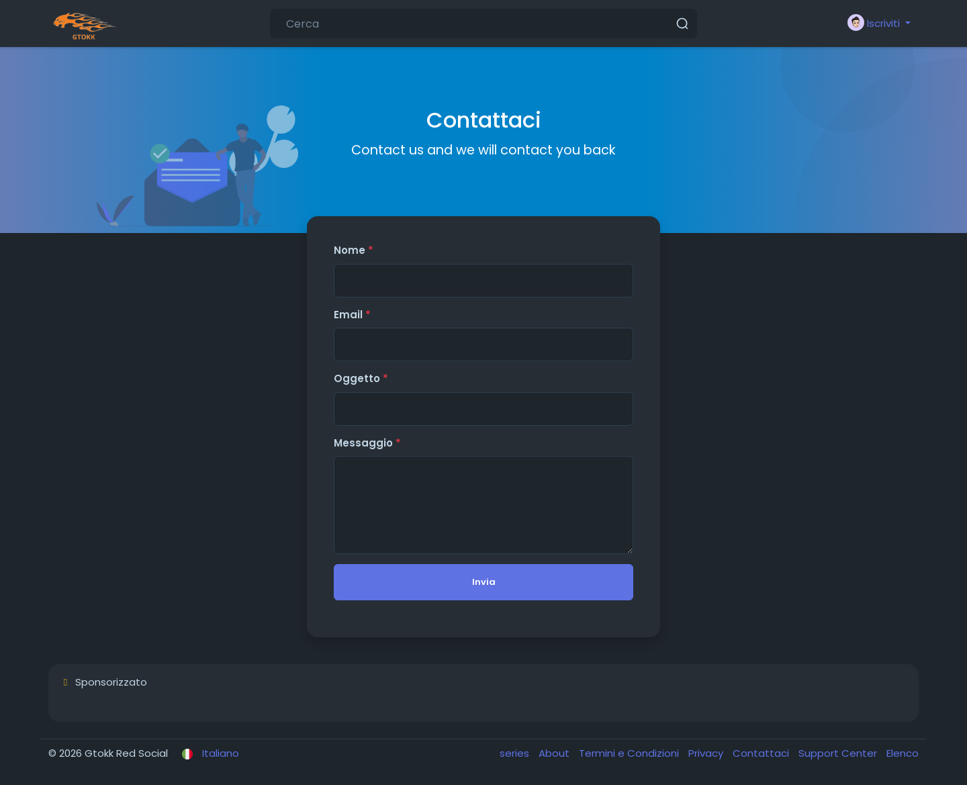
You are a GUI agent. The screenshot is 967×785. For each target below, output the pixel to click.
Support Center (839, 753)
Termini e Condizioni (630, 753)
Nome (353, 250)
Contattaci (762, 753)
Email (352, 315)
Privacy (707, 753)
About (555, 753)
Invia (484, 581)
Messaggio (367, 443)
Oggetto (361, 378)
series (516, 753)
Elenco (902, 753)
